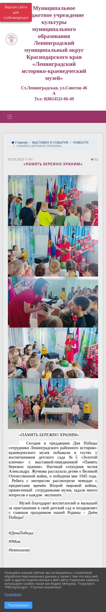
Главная (19, 142)
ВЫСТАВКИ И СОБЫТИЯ (50, 142)
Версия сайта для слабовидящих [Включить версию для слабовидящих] (16, 12)
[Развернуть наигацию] (10, 116)
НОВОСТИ (80, 142)
